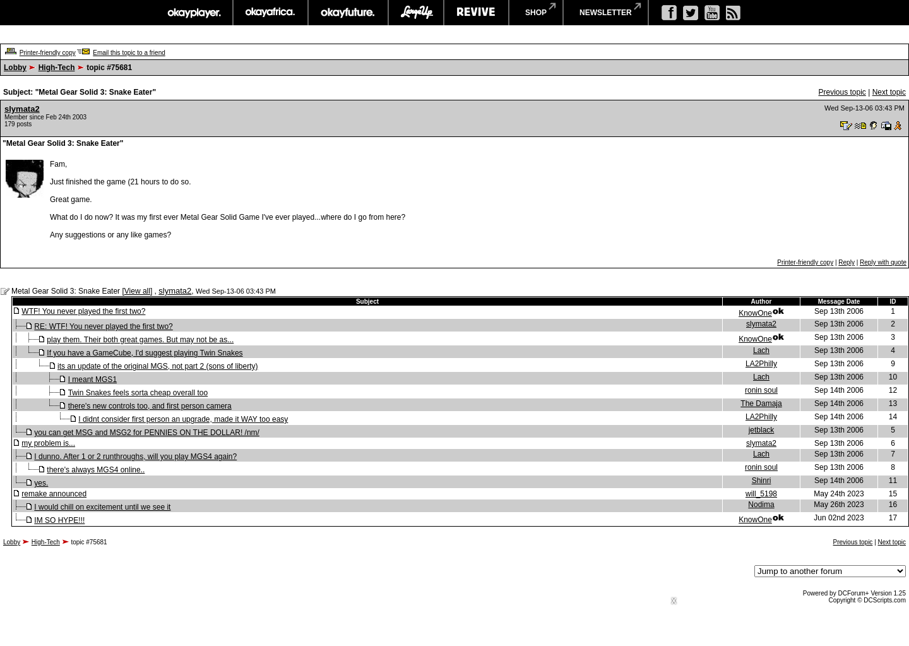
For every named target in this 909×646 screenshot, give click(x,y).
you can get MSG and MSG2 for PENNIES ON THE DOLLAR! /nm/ (146, 432)
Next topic (889, 92)
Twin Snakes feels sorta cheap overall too (138, 392)
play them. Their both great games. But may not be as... (140, 339)
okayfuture (348, 12)
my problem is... (48, 443)
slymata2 (22, 109)
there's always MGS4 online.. (96, 469)
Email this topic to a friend (129, 52)
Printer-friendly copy (48, 52)
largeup (416, 12)
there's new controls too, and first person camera (150, 406)
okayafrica (270, 12)
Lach (761, 350)
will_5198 (761, 493)
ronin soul (761, 390)
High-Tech (57, 67)
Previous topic (841, 92)
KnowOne (755, 313)
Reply (846, 262)
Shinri (761, 480)
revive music (476, 12)
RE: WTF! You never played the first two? (103, 326)
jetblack (762, 430)
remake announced (53, 493)
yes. (41, 483)
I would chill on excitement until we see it (102, 507)
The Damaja (760, 403)
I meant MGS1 (92, 379)
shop (536, 12)
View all (137, 291)
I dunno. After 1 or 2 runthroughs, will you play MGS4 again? (135, 456)
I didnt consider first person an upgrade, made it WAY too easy (183, 419)
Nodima (761, 504)
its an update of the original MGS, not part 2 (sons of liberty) (157, 366)
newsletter (605, 12)
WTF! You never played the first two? (83, 311)
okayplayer (193, 12)
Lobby (15, 67)
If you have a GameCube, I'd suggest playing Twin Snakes (144, 353)
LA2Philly (761, 363)
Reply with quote (883, 262)
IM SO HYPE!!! (59, 520)
